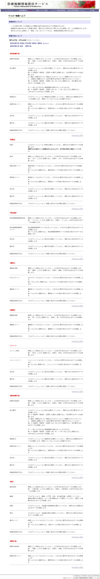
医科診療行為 (14, 43)
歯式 (21, 46)
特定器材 (28, 43)
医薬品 (22, 43)
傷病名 (34, 43)
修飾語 (39, 43)
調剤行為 (28, 46)
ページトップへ (77, 135)
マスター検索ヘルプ (16, 16)
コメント (46, 43)
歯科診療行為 (14, 46)
